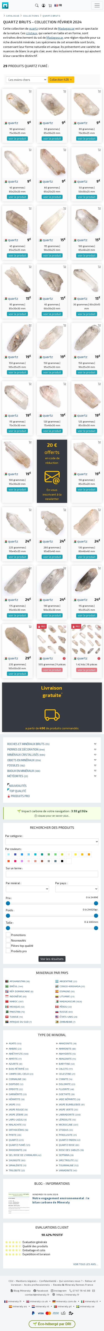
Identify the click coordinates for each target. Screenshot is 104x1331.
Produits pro (18, 796)
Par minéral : (13, 883)
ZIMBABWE (67, 1021)
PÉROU (66, 1006)
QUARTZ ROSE (69, 1144)
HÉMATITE (16, 1099)
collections (31, 15)
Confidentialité (47, 1280)
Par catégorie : (14, 836)
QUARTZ (16, 1139)
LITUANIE (67, 996)
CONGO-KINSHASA (72, 986)
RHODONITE (17, 1149)
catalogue (12, 15)
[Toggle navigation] (97, 5)
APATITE (15, 1058)
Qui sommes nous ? (70, 1280)
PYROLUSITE (68, 1134)
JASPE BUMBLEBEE (72, 1104)
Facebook (40, 1290)
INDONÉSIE (18, 996)
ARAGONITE (67, 1058)
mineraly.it (90, 1301)
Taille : (10, 922)
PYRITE (15, 1134)
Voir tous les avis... (85, 1264)
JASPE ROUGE (18, 1109)
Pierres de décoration (26, 749)
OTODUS (66, 1129)
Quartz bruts (51, 15)
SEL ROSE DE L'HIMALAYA (25, 1154)
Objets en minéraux (24, 760)
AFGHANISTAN (20, 981)
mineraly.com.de (64, 1301)
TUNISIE (16, 1016)
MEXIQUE (17, 1006)
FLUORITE (66, 1089)
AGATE (15, 1043)
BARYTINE (66, 1063)
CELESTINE (67, 1073)
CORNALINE (17, 1078)
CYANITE (65, 1078)
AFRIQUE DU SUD (21, 1021)
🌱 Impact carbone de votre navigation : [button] (52, 813)
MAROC (16, 1001)
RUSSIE (66, 1011)
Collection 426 (61, 79)
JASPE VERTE (68, 1109)
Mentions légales (26, 1280)
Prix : (9, 898)
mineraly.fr (13, 1301)
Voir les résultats (52, 959)
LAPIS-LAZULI (18, 1119)
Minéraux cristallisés (26, 754)
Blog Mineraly (20, 1290)
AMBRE (15, 1048)
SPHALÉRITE (17, 1165)
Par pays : (61, 883)
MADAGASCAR (71, 1001)
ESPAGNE (67, 991)
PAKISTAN (17, 1011)
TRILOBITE (17, 1170)
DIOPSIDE (16, 1084)
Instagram (59, 1290)
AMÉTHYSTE (18, 1053)
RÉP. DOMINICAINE (21, 991)
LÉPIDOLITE (67, 1119)
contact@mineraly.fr (37, 1294)
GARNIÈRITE (18, 1094)
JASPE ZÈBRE (18, 1114)
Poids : (10, 910)
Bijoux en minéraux (23, 771)
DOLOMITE (67, 1084)
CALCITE (66, 1068)
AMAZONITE (67, 1043)
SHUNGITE (17, 1160)
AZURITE (15, 1063)
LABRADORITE (70, 1114)
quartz (11, 122)
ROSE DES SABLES (71, 1149)
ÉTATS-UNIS (68, 1016)
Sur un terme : (14, 868)
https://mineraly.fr (67, 1294)
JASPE (14, 1104)
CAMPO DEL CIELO (21, 1073)
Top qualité (16, 791)
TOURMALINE (68, 1165)
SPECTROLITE (68, 1160)
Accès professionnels (37, 1284)
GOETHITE (66, 1094)
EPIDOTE (16, 1089)
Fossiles (16, 765)
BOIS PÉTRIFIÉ (18, 1068)
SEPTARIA (66, 1154)
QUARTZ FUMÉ (19, 1144)
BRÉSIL (16, 986)
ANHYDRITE (67, 1053)
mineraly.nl (41, 1306)
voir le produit (17, 138)
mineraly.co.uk (37, 1301)
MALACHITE (17, 1124)
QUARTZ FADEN (69, 1139)
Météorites (17, 776)
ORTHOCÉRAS (18, 1129)
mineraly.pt (63, 1306)
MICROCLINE (68, 1124)
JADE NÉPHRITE (69, 1099)
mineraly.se (85, 1306)
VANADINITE (68, 1170)
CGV (11, 1280)
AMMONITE (67, 1048)
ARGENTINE (68, 981)
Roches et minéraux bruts (28, 744)
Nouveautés (17, 785)
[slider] (8, 903)
